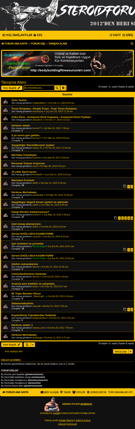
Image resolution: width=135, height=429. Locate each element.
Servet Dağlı (39, 246)
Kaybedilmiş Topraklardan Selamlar (33, 315)
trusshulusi (38, 111)
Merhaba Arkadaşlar (24, 154)
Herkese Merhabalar (24, 192)
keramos (37, 157)
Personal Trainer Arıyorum (28, 163)
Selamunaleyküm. (22, 303)
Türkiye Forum (83, 421)
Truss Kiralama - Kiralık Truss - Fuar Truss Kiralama (44, 108)
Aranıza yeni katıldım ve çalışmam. (33, 283)
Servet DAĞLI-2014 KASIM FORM (32, 233)
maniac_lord (39, 328)
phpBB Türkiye (66, 421)
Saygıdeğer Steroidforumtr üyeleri (32, 145)
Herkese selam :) (22, 325)
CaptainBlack (39, 103)
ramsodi (36, 306)
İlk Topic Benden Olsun (26, 293)
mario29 (37, 236)
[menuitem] (37, 35)
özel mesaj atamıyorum (26, 223)
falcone (36, 267)
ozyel (35, 166)
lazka (35, 286)
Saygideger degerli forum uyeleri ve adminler (39, 202)
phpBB (56, 413)
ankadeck (37, 120)
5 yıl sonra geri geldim (25, 135)
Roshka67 (38, 174)
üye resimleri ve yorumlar (27, 243)
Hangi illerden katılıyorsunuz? (30, 211)
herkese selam (20, 125)
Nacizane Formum (22, 180)
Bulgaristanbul (40, 318)
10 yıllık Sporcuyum (23, 171)
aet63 (35, 183)
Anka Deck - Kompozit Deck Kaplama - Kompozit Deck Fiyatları (51, 117)
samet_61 (37, 148)
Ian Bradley (86, 404)
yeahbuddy (38, 195)
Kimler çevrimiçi (11, 360)
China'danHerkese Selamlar (28, 273)
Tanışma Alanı (13, 82)
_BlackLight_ (39, 296)
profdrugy (37, 337)
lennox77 (37, 128)
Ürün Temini (19, 100)
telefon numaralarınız (24, 264)
